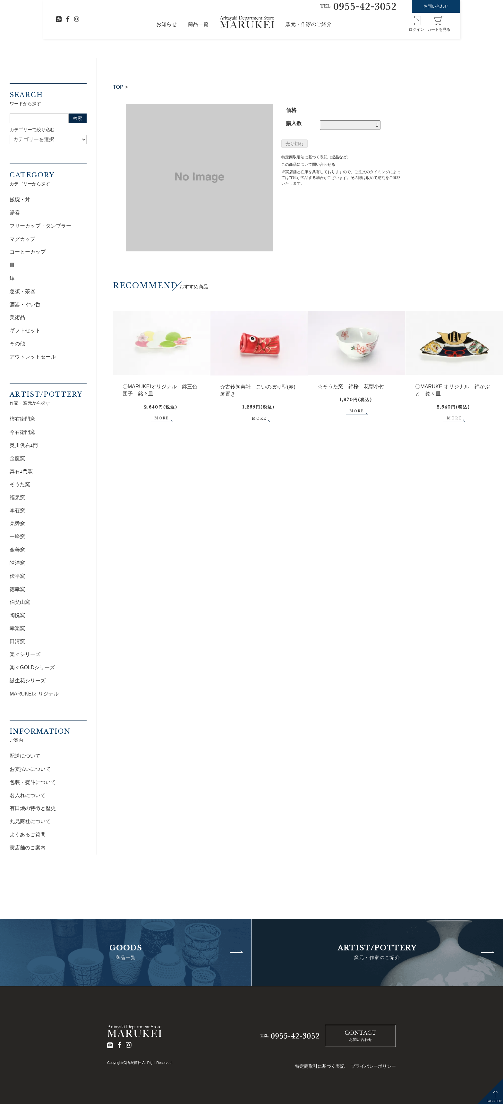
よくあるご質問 (28, 834)
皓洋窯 (17, 563)
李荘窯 (17, 510)
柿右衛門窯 (22, 419)
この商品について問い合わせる (308, 164)
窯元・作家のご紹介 (309, 24)
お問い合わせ (435, 6)
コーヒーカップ (28, 252)
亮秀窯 (17, 524)
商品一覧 (198, 24)
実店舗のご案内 (28, 847)
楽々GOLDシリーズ (32, 667)
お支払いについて (30, 769)
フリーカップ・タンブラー (40, 226)
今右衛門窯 (22, 432)
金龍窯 (17, 458)
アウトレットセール (33, 356)
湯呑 (15, 212)
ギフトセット (25, 330)
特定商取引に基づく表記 (320, 1066)
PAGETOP (494, 1101)
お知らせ (166, 24)
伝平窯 (17, 576)
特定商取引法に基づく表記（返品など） (316, 157)
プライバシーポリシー (373, 1066)
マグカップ (22, 239)
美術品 (17, 317)
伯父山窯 (20, 602)
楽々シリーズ (25, 654)
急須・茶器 (22, 291)
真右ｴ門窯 (21, 471)
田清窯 (17, 641)
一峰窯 (17, 536)
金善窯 (17, 549)
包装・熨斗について (33, 782)
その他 (17, 343)
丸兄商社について (30, 821)
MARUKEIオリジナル (34, 693)
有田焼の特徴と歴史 (33, 808)
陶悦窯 (17, 615)
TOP (118, 87)
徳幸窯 (17, 589)
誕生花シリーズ (28, 680)
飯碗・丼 (20, 199)
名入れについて (28, 795)
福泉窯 (17, 497)
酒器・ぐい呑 (25, 304)
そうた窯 (20, 484)
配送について (25, 756)
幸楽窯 (17, 628)
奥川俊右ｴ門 (24, 445)
